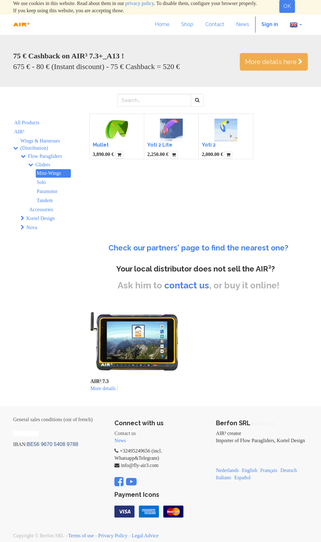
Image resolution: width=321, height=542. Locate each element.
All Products (26, 122)
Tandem (45, 200)
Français (268, 470)
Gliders (42, 164)
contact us (186, 285)
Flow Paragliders (45, 156)
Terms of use (81, 535)
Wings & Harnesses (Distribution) (40, 144)
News (120, 440)
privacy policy (139, 3)
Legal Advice (145, 535)
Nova (31, 227)
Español (242, 477)
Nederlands (227, 470)
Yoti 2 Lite (159, 145)
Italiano (223, 477)
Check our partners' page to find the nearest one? (198, 247)
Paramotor (47, 191)
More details (103, 388)
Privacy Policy (113, 535)
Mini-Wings (49, 173)
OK (287, 6)
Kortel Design (40, 218)
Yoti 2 (209, 145)
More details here (274, 62)
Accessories (41, 209)
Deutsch (289, 470)
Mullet (101, 145)
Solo (41, 182)
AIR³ (19, 131)
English (249, 470)
